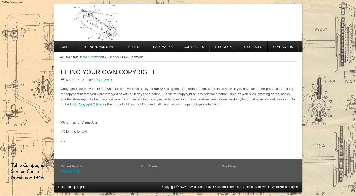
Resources (252, 47)
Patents (133, 47)
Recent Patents (72, 166)
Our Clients (149, 166)
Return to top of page (72, 187)
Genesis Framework (255, 187)
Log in (293, 187)
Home (64, 47)
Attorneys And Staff (95, 48)
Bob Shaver (103, 79)
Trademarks (162, 47)
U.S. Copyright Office (86, 104)
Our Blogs (229, 166)
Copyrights (194, 47)
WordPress (279, 187)
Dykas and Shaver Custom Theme (212, 187)
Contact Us (283, 47)
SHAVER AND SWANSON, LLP (178, 22)
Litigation (223, 47)
